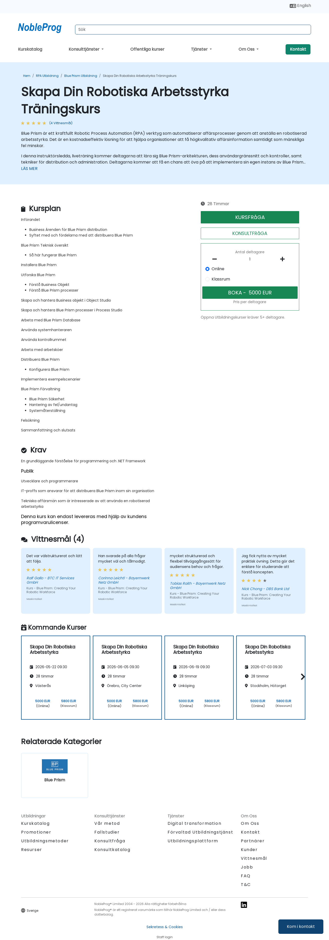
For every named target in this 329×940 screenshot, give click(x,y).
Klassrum (221, 279)
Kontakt (298, 49)
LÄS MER (29, 168)
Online (218, 269)
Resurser (31, 850)
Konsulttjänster (84, 49)
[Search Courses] (193, 29)
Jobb (247, 867)
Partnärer (252, 841)
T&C (246, 885)
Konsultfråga (109, 841)
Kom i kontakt (301, 926)
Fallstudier (107, 832)
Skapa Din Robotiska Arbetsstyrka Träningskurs (140, 76)
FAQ (246, 876)
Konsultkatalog (112, 850)
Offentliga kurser (147, 49)
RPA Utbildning (47, 76)
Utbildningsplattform (193, 841)
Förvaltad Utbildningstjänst (200, 832)
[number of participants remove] (216, 259)
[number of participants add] (284, 259)
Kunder (249, 850)
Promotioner (36, 832)
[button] (301, 677)
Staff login (165, 937)
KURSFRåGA (250, 217)
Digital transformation (194, 823)
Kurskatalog (30, 49)
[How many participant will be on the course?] (250, 259)
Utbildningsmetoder (45, 841)
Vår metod (107, 823)
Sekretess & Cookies (165, 926)
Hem (26, 76)
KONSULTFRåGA (249, 233)
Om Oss (247, 49)
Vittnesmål (254, 858)
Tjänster (200, 49)
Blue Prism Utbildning (80, 76)
